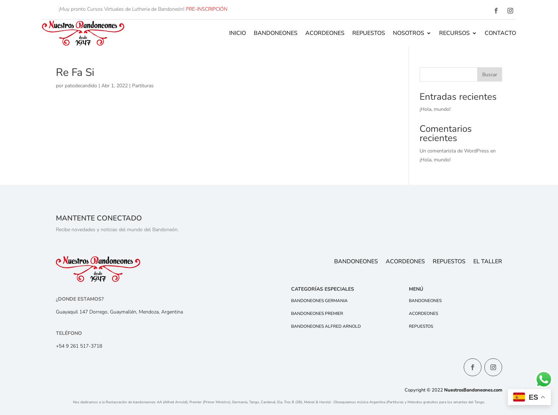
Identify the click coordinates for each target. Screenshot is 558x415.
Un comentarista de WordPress (454, 150)
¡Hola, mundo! (435, 109)
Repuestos (368, 33)
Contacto (500, 33)
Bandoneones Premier (317, 313)
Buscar (489, 74)
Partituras (143, 85)
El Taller (487, 262)
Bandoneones (276, 33)
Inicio (237, 33)
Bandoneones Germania (319, 301)
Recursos (454, 33)
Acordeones (324, 33)
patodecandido (81, 85)
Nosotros (408, 33)
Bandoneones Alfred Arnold (326, 326)
